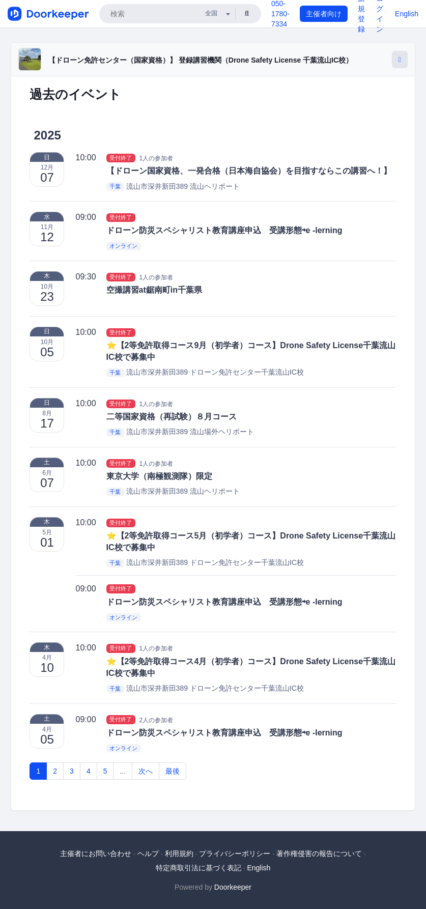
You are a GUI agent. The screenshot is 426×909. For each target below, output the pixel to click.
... (123, 771)
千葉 (115, 187)
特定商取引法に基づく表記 (198, 868)
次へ (145, 771)
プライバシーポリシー (234, 853)
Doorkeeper (232, 887)
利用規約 (179, 853)
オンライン (123, 246)
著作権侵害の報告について (319, 853)
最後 (172, 771)
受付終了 (120, 158)
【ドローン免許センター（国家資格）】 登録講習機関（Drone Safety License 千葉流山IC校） (200, 60)
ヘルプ (148, 853)
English (406, 14)
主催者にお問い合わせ (95, 853)
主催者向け (324, 14)
